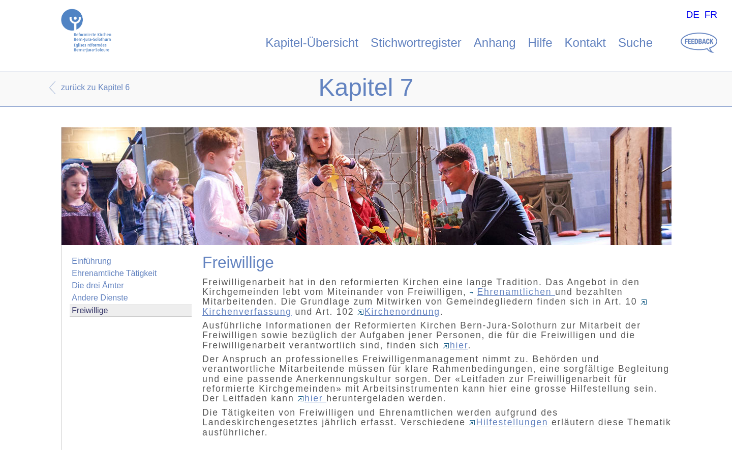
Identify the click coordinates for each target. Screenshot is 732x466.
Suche (635, 42)
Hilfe (540, 42)
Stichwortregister (416, 42)
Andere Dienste (100, 297)
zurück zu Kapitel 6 (95, 87)
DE (692, 14)
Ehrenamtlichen (512, 292)
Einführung (91, 261)
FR (711, 14)
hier (455, 345)
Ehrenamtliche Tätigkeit (114, 273)
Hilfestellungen (508, 422)
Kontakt (585, 42)
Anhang (495, 42)
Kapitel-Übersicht (311, 42)
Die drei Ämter (98, 285)
